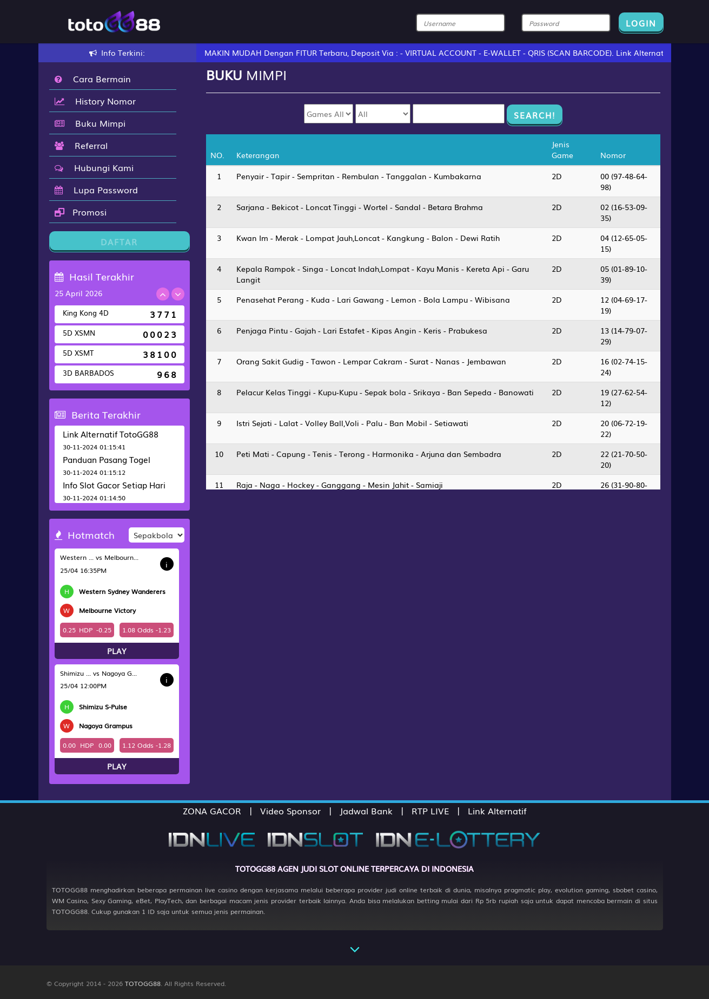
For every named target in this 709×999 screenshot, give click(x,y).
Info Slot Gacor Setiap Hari (114, 485)
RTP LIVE (430, 810)
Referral (81, 145)
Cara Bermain (93, 78)
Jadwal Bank (366, 810)
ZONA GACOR (212, 810)
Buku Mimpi (90, 122)
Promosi (81, 211)
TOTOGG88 (143, 983)
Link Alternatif (497, 810)
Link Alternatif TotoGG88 (110, 434)
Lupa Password (96, 189)
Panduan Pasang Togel (106, 459)
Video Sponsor (290, 810)
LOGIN (641, 23)
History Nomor (95, 100)
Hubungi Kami (94, 167)
